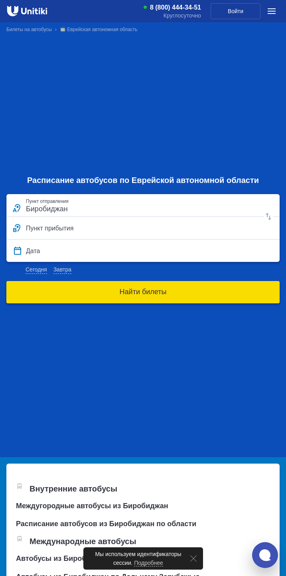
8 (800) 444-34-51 (175, 7)
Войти (235, 11)
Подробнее (148, 563)
